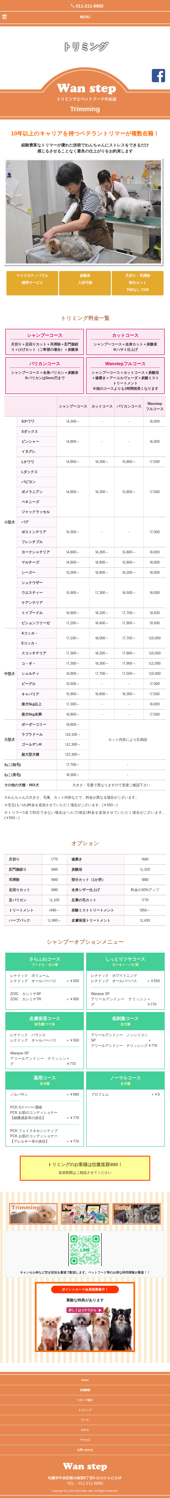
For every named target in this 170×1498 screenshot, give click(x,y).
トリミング (85, 1410)
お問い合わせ (85, 1449)
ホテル (85, 1430)
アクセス (85, 1439)
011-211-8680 (90, 6)
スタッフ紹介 (85, 1400)
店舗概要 (85, 1390)
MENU (85, 17)
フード (85, 1420)
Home (85, 1380)
